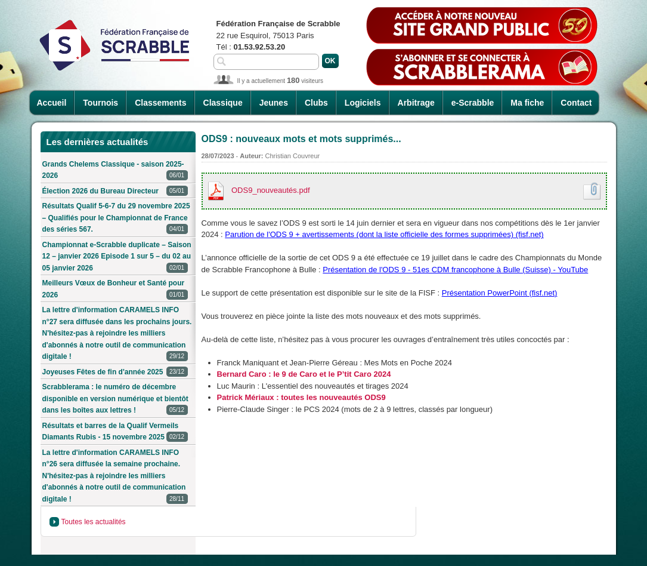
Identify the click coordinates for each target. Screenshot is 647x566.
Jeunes (273, 102)
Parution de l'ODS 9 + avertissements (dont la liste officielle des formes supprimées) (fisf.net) (384, 234)
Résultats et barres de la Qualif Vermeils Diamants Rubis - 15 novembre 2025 (115, 433)
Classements (160, 102)
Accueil (52, 102)
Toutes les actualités (93, 522)
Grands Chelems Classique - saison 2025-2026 (115, 171)
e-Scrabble (472, 102)
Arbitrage (416, 102)
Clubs (316, 102)
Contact (576, 102)
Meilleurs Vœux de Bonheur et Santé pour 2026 (115, 290)
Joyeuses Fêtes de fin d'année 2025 (115, 372)
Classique (223, 102)
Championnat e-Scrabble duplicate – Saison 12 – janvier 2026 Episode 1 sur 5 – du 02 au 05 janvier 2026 (116, 257)
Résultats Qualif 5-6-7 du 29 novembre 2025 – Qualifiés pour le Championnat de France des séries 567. (116, 218)
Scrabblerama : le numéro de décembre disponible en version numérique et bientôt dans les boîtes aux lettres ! (115, 399)
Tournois (100, 102)
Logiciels (363, 102)
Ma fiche (527, 102)
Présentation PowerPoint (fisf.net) (500, 292)
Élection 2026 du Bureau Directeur (115, 191)
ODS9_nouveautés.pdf (270, 190)
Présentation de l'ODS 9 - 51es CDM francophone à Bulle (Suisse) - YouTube (455, 269)
